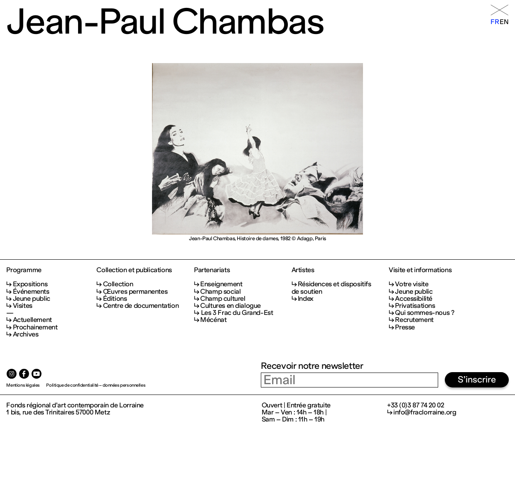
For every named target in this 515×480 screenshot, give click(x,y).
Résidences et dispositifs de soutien (331, 287)
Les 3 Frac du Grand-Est (236, 313)
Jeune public (31, 298)
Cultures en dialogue (230, 305)
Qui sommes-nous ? (424, 313)
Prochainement (35, 327)
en (504, 22)
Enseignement (221, 284)
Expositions (30, 284)
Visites (22, 305)
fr (494, 22)
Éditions (115, 298)
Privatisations (415, 305)
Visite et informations (420, 269)
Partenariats (212, 269)
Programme (23, 269)
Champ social (220, 291)
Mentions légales (22, 385)
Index (306, 298)
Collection (118, 284)
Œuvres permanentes (135, 291)
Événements (31, 291)
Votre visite (411, 284)
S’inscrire (477, 379)
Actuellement (32, 320)
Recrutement (414, 320)
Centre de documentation (141, 305)
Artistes (303, 269)
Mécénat (213, 320)
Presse (405, 327)
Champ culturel (222, 298)
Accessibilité (413, 298)
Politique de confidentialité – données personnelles (95, 385)
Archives (26, 334)
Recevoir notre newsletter (312, 366)
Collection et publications (134, 269)
